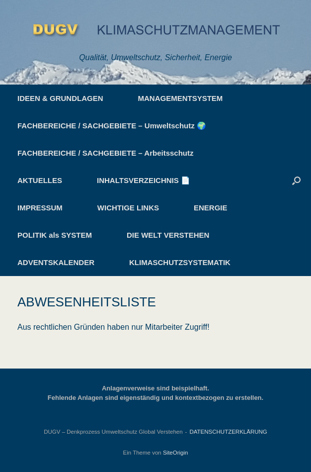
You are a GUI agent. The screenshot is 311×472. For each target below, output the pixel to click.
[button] (296, 180)
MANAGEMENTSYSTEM (180, 98)
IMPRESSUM (40, 207)
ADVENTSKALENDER (55, 262)
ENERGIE (211, 207)
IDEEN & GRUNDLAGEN (60, 98)
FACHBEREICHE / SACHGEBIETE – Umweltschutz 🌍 (111, 125)
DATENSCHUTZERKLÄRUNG (228, 432)
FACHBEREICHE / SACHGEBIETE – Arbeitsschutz (105, 153)
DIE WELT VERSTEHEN (168, 235)
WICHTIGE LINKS (128, 207)
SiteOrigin (175, 453)
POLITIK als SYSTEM (54, 235)
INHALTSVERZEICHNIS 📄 (143, 180)
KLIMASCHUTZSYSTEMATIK (180, 262)
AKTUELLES (39, 180)
